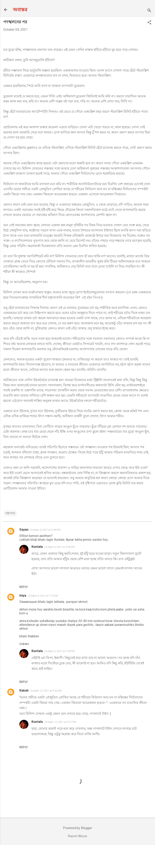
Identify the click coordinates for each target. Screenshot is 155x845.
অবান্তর (20, 10)
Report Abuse (77, 836)
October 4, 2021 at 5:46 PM (45, 529)
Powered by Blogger (77, 828)
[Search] (149, 11)
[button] (149, 23)
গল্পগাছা (10, 513)
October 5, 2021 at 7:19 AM (43, 595)
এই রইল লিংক (91, 297)
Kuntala (37, 547)
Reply (23, 587)
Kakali (23, 690)
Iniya (22, 595)
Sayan (23, 529)
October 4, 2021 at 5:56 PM (59, 546)
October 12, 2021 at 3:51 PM (60, 721)
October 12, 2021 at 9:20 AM (46, 690)
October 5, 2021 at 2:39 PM (59, 651)
